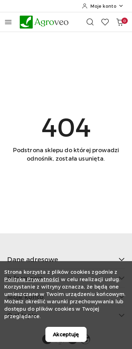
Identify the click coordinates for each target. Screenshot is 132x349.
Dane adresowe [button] (66, 259)
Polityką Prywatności (31, 279)
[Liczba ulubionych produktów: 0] (105, 21)
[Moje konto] (103, 6)
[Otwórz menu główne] (8, 22)
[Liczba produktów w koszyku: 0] (120, 21)
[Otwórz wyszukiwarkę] (90, 21)
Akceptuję (66, 334)
